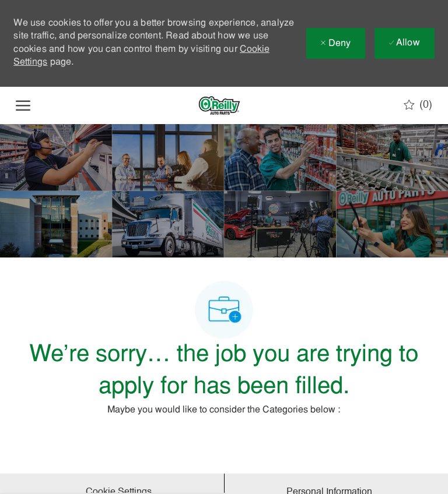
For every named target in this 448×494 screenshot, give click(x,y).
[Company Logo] (219, 105)
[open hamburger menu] (23, 105)
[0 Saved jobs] (418, 105)
